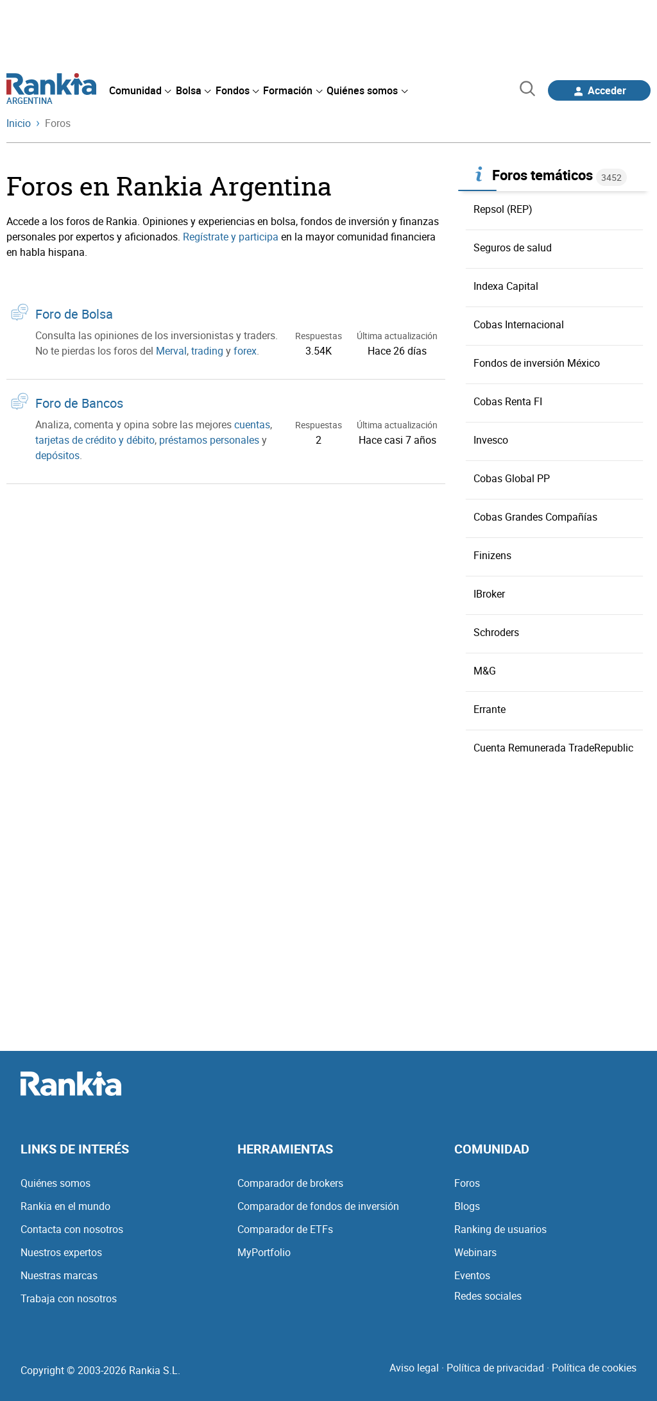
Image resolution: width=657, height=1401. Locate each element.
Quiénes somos (55, 1183)
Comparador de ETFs (285, 1229)
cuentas (252, 424)
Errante (490, 709)
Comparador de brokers (290, 1183)
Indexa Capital (506, 286)
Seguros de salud (513, 247)
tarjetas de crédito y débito (95, 440)
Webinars (475, 1252)
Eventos (472, 1275)
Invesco (491, 440)
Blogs (467, 1206)
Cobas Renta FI (508, 401)
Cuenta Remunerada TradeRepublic (553, 748)
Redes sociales (488, 1296)
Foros (467, 1183)
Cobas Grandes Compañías (535, 517)
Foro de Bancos (79, 403)
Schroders (496, 632)
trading (207, 351)
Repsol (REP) (503, 209)
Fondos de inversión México (537, 363)
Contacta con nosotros (72, 1229)
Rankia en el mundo (65, 1206)
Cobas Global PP (512, 478)
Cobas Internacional (519, 324)
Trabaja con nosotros (69, 1298)
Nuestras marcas (59, 1275)
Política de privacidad (495, 1368)
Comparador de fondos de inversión (318, 1206)
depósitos (57, 455)
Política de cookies (594, 1368)
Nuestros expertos (61, 1252)
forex (245, 351)
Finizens (492, 555)
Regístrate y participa (230, 237)
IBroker (489, 594)
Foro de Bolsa (74, 314)
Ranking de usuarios (500, 1229)
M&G (485, 671)
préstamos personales (209, 440)
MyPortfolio (264, 1252)
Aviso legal (414, 1368)
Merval (171, 351)
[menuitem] (140, 90)
